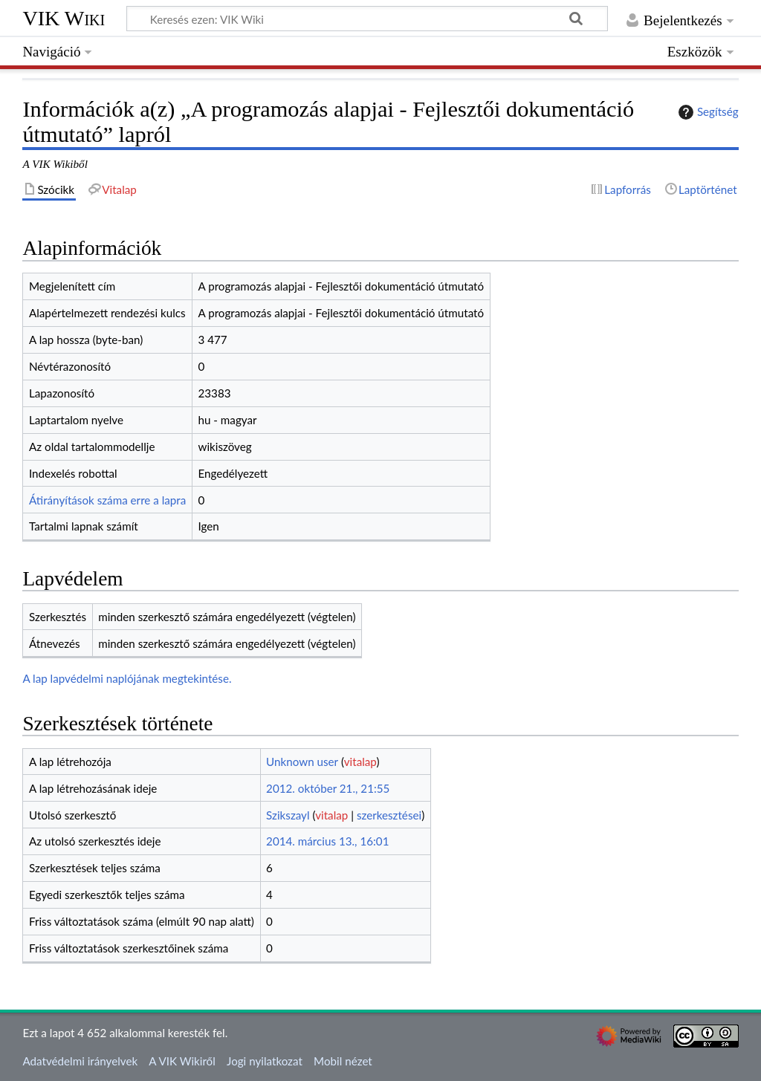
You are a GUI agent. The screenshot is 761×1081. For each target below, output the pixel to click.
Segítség (707, 112)
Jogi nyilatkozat (264, 1061)
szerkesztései (389, 815)
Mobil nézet (343, 1061)
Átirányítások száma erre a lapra (107, 500)
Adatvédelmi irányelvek (79, 1061)
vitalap (360, 761)
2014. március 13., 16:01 (327, 841)
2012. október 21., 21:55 (327, 788)
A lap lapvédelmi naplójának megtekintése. (126, 678)
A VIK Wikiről (182, 1061)
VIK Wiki (63, 18)
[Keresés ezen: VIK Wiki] (367, 18)
